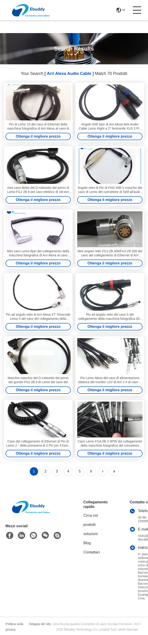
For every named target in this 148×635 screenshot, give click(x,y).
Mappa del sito (40, 624)
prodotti (89, 525)
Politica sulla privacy (14, 626)
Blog (87, 543)
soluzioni (90, 534)
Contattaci (91, 552)
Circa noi (90, 515)
